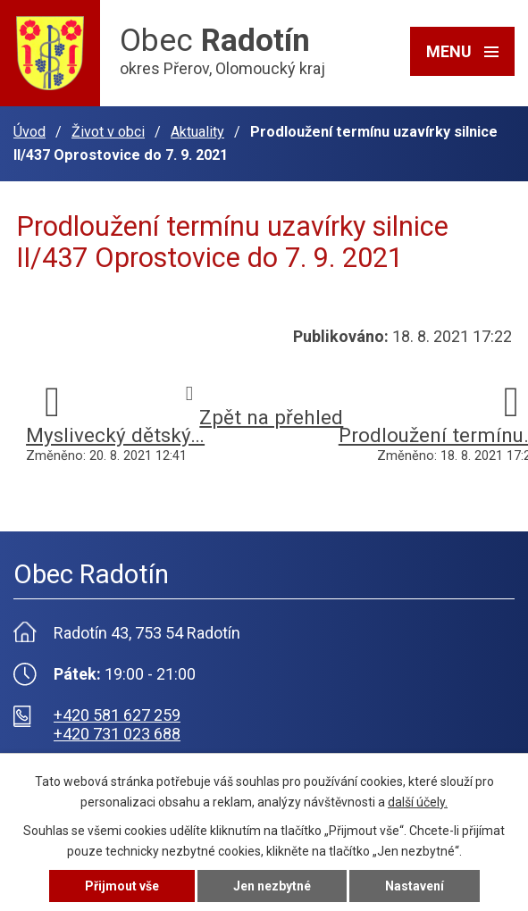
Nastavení (414, 886)
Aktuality (197, 131)
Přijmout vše (122, 886)
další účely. (418, 802)
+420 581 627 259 (117, 715)
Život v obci (108, 131)
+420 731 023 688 (117, 733)
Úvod (29, 131)
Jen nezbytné (272, 886)
